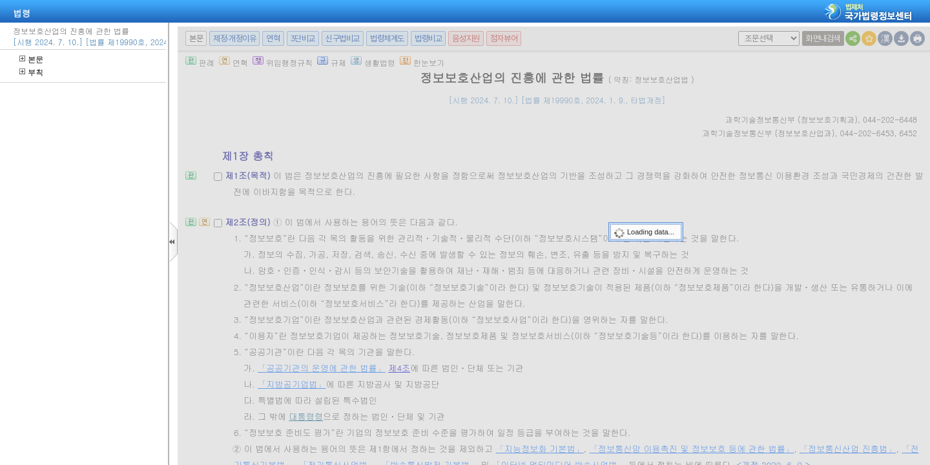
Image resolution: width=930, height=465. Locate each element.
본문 (31, 59)
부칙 (31, 72)
